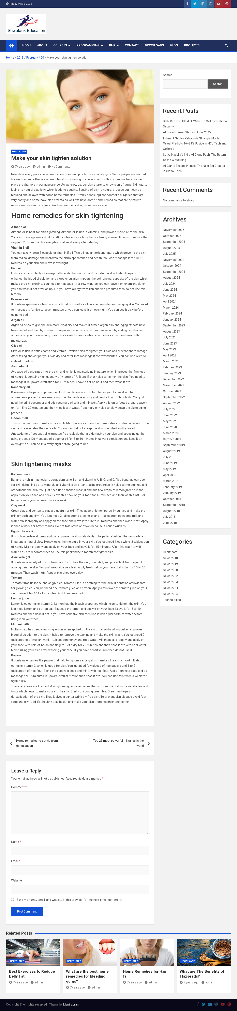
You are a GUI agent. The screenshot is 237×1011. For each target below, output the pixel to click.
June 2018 (170, 523)
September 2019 (174, 445)
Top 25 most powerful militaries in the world (118, 743)
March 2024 (171, 307)
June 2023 (170, 343)
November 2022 (173, 385)
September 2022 (174, 397)
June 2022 (170, 415)
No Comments (61, 166)
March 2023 (171, 361)
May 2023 (169, 349)
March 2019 (171, 481)
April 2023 (169, 355)
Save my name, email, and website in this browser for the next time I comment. (69, 900)
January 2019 (172, 493)
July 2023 (169, 337)
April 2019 (169, 475)
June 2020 (170, 427)
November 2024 (173, 260)
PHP (112, 45)
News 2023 (170, 582)
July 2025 (169, 254)
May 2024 (169, 295)
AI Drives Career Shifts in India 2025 (187, 132)
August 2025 (171, 248)
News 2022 (170, 576)
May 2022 (169, 421)
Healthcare (19, 151)
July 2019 (169, 457)
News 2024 (170, 588)
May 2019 (169, 469)
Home (26, 45)
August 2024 (171, 277)
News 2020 (170, 570)
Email (15, 861)
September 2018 (174, 505)
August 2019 (171, 451)
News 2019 (170, 564)
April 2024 (169, 301)
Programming (88, 45)
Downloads (154, 45)
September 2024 (174, 272)
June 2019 (170, 463)
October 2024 (172, 265)
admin (39, 166)
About (42, 45)
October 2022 (172, 391)
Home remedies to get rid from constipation (37, 743)
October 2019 (172, 439)
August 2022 (171, 403)
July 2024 (169, 284)
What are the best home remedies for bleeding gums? (87, 976)
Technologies (172, 600)
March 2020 (171, 433)
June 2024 (170, 289)
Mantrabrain (71, 1004)
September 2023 (174, 325)
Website (16, 880)
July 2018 (169, 517)
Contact (132, 45)
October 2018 (172, 499)
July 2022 (169, 409)
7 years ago (20, 166)
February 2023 (172, 367)
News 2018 (170, 558)
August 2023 (171, 331)
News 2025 (170, 594)
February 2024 (172, 313)
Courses (60, 45)
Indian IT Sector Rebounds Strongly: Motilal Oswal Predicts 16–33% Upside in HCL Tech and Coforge (194, 144)
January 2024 (172, 319)
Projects (191, 45)
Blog (174, 45)
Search (167, 75)
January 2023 (172, 373)
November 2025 (173, 230)
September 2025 (174, 242)
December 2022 (173, 379)
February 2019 (172, 487)
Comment (19, 787)
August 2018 (171, 511)
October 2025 (172, 236)
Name (16, 842)
